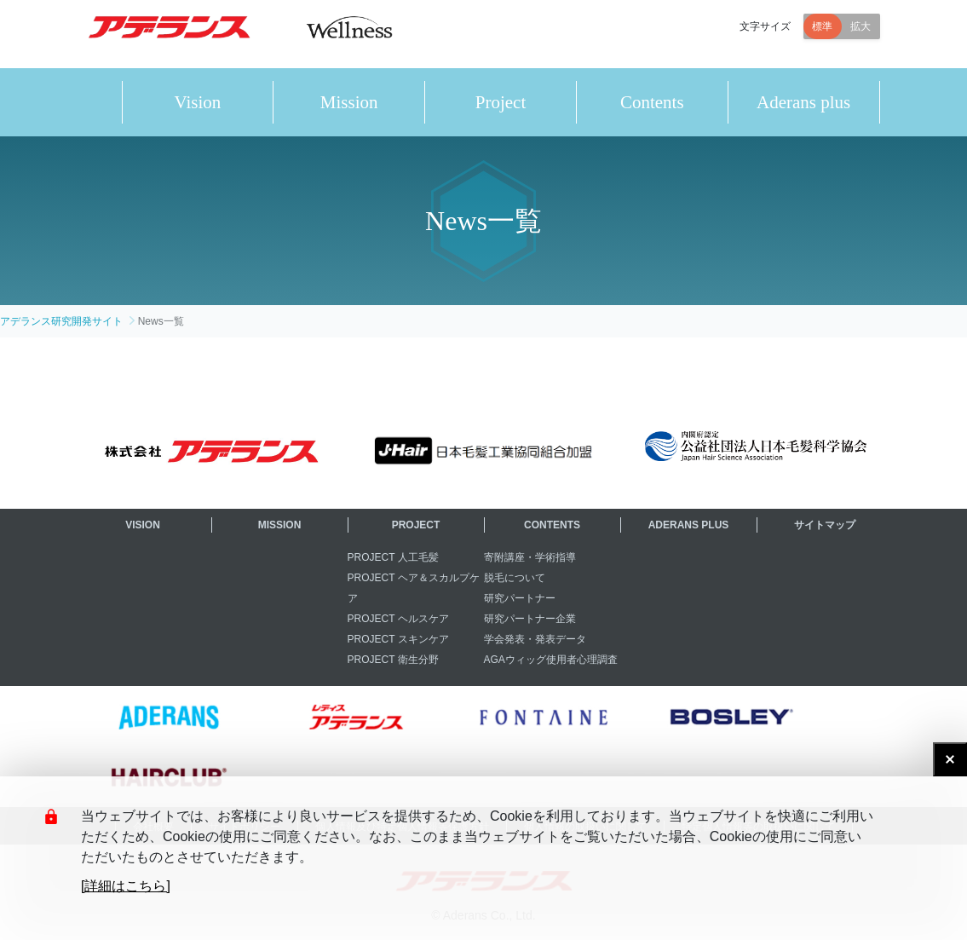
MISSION (280, 525)
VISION (142, 525)
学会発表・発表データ (535, 639)
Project (500, 102)
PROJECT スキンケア (398, 639)
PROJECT (416, 525)
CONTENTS (552, 525)
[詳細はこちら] (125, 886)
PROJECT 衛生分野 (393, 660)
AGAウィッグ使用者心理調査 (551, 660)
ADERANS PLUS (688, 525)
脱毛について (514, 578)
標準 (822, 34)
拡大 (860, 34)
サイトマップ (824, 525)
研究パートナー (519, 598)
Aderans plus (803, 102)
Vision (198, 102)
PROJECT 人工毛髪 (393, 557)
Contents (652, 102)
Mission (349, 102)
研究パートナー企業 (530, 619)
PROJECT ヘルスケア (398, 619)
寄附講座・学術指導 (530, 557)
